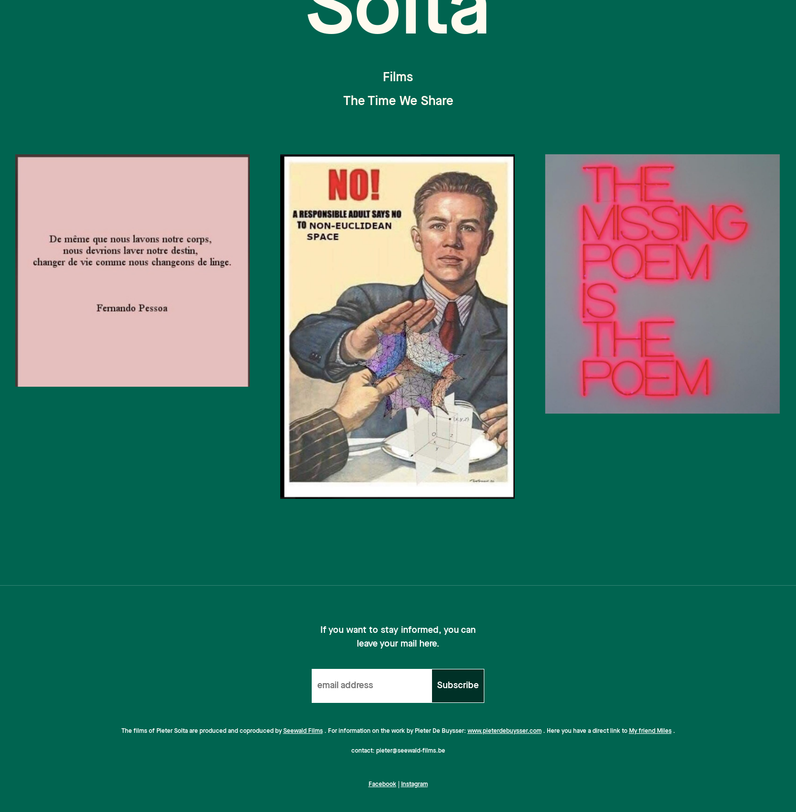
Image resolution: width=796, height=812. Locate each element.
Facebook (382, 785)
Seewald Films (303, 731)
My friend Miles (650, 731)
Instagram (414, 785)
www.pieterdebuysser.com (505, 731)
